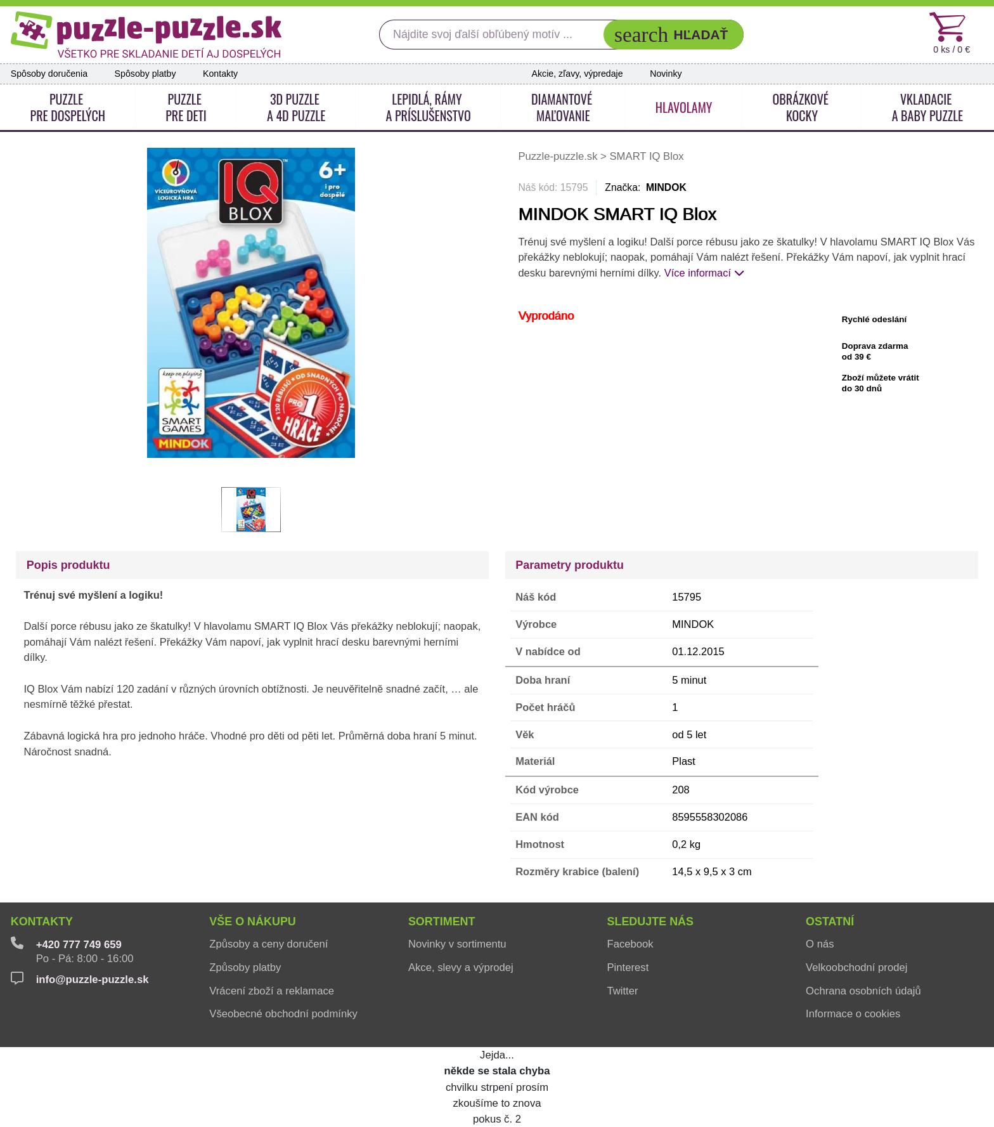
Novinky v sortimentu (457, 944)
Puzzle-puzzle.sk (559, 156)
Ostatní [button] (830, 921)
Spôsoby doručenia (49, 73)
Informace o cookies (853, 1014)
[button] (674, 34)
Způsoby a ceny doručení (268, 944)
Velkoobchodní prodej (856, 967)
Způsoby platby (245, 967)
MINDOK (666, 187)
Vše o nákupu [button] (252, 921)
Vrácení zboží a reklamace (271, 991)
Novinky (665, 73)
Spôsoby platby (145, 73)
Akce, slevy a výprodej (460, 967)
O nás (820, 944)
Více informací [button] (704, 272)
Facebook (630, 944)
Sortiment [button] (441, 921)
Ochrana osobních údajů (863, 991)
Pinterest (628, 967)
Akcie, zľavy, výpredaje (577, 73)
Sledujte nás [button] (650, 921)
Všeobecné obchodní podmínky (283, 1014)
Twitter (622, 991)
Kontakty (220, 73)
